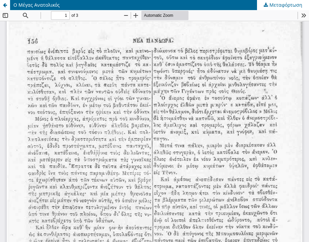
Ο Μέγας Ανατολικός (36, 5)
